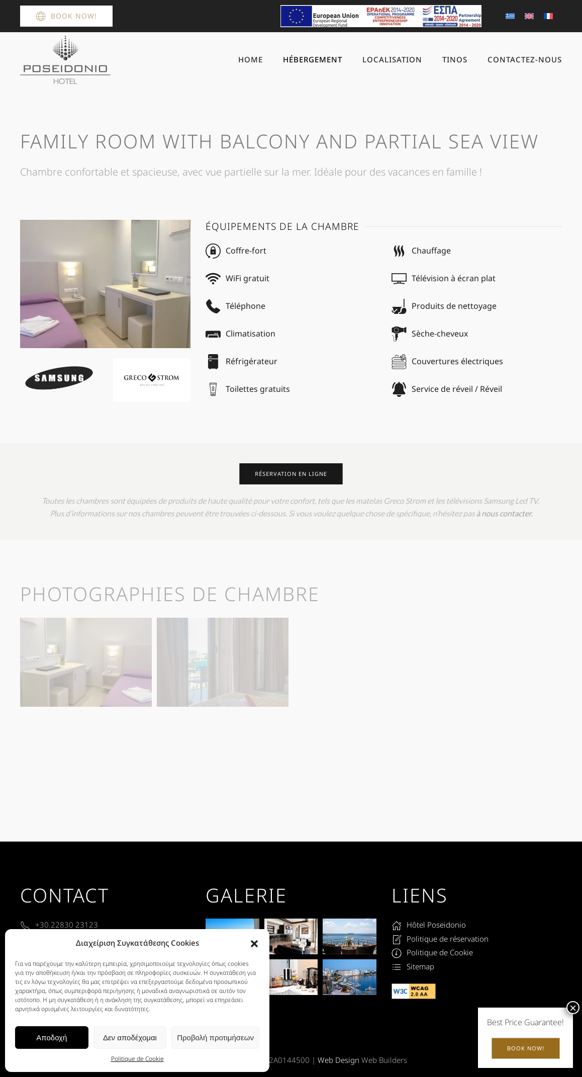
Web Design (338, 1060)
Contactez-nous (525, 59)
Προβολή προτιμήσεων (215, 1037)
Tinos (454, 59)
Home (250, 59)
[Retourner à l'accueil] (65, 60)
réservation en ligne (290, 473)
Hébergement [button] (312, 59)
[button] (254, 943)
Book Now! (66, 16)
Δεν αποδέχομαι (130, 1037)
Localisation (392, 59)
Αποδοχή (51, 1037)
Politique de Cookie (137, 1058)
